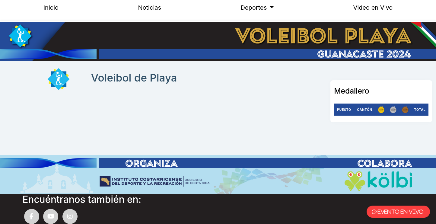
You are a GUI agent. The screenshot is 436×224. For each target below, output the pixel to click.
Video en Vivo (373, 7)
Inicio (51, 7)
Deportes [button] (255, 7)
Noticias (149, 7)
